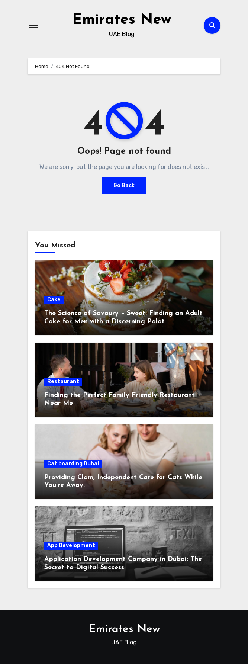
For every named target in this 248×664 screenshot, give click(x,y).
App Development (71, 545)
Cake (54, 299)
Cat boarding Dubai (73, 464)
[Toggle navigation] (33, 25)
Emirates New (121, 20)
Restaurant (63, 381)
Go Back (124, 185)
